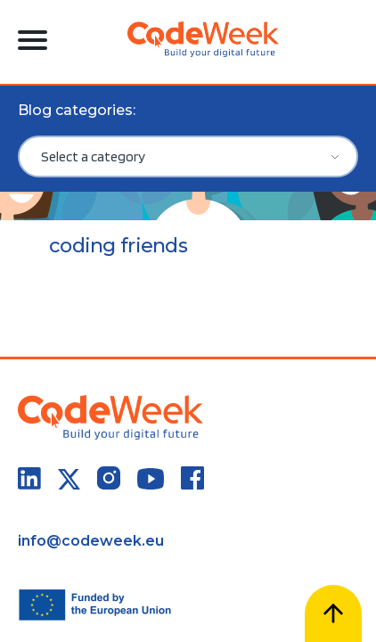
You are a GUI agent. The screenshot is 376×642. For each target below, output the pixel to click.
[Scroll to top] (333, 613)
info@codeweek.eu (91, 540)
